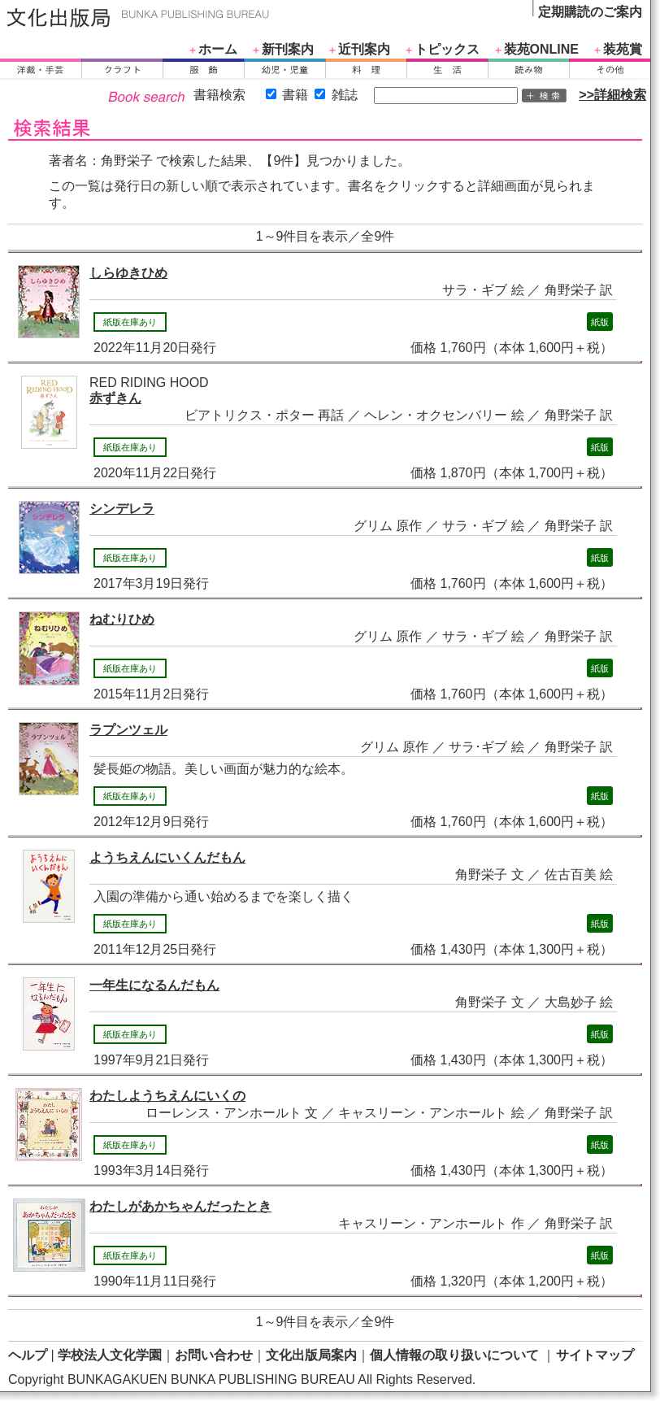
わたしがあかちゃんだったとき (180, 1206)
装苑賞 (622, 49)
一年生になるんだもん (154, 985)
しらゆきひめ (128, 273)
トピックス (447, 49)
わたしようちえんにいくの (167, 1096)
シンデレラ (121, 509)
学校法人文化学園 (110, 1355)
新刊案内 (288, 49)
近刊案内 (364, 49)
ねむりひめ (121, 619)
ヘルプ (27, 1355)
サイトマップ (595, 1355)
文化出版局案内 (311, 1355)
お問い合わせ (214, 1355)
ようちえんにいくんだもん (167, 857)
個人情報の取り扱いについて (454, 1355)
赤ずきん (115, 398)
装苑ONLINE (541, 49)
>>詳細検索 (612, 95)
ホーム (217, 49)
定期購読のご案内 (590, 12)
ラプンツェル (128, 730)
